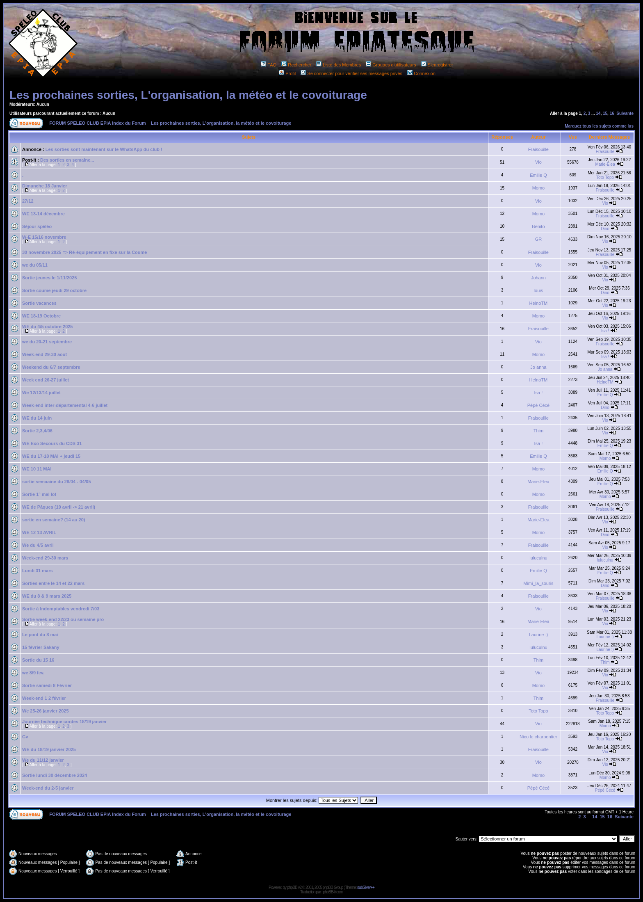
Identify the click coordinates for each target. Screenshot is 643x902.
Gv (25, 736)
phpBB (292, 887)
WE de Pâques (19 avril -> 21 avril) (58, 507)
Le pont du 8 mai (40, 634)
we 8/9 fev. (33, 672)
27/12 (28, 201)
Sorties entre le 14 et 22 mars (53, 583)
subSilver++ (365, 887)
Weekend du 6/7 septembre (51, 367)
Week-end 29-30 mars (45, 557)
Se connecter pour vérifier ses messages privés (351, 73)
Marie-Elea (605, 164)
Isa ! (605, 331)
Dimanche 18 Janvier (44, 185)
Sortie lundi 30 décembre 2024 (54, 775)
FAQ (268, 64)
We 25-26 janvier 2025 (45, 710)
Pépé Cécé (538, 405)
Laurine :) (538, 634)
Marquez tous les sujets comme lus (599, 126)
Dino (605, 228)
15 (605, 113)
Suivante (625, 113)
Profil (287, 73)
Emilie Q (538, 175)
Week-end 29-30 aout (44, 354)
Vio (538, 162)
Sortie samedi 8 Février (47, 685)
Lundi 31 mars (37, 570)
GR (538, 239)
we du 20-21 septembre (47, 341)
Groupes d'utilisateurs (391, 64)
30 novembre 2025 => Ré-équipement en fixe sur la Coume (84, 252)
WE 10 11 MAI (37, 468)
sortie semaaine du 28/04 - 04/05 (56, 481)
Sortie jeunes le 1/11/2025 (49, 277)
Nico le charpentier (538, 736)
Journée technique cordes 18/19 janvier (64, 721)
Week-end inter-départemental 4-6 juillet (64, 405)
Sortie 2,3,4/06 (37, 430)
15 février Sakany (40, 647)
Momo (538, 187)
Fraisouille (538, 149)
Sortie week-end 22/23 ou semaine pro (63, 619)
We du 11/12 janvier (43, 760)
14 (598, 113)
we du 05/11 (35, 265)
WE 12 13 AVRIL (39, 532)
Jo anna (538, 367)
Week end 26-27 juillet (45, 379)
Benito (538, 226)
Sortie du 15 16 (38, 660)
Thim (538, 430)
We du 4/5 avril (38, 545)
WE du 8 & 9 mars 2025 (46, 596)
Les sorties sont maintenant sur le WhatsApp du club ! (104, 149)
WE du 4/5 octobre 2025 (47, 326)
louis (538, 290)
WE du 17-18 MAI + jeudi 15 (51, 456)
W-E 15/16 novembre (44, 237)
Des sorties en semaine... (67, 160)
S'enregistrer (437, 64)
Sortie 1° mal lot (39, 494)
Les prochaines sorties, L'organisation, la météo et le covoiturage (188, 95)
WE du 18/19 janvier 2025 (49, 749)
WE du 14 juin (37, 418)
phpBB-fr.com (333, 892)
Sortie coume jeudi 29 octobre (54, 290)
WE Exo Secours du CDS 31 (52, 443)
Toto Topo (605, 177)
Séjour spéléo (37, 226)
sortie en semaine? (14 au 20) (53, 519)
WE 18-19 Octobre (41, 315)
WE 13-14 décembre (43, 213)
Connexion (421, 73)
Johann (538, 277)
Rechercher (296, 64)
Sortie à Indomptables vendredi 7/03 (60, 608)
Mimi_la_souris (538, 583)
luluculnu (538, 557)
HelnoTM (538, 303)
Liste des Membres (338, 64)
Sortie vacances (39, 303)
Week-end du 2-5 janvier (48, 788)
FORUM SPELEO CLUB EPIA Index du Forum (97, 123)
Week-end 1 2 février (44, 698)
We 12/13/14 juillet (41, 392)
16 (612, 113)
